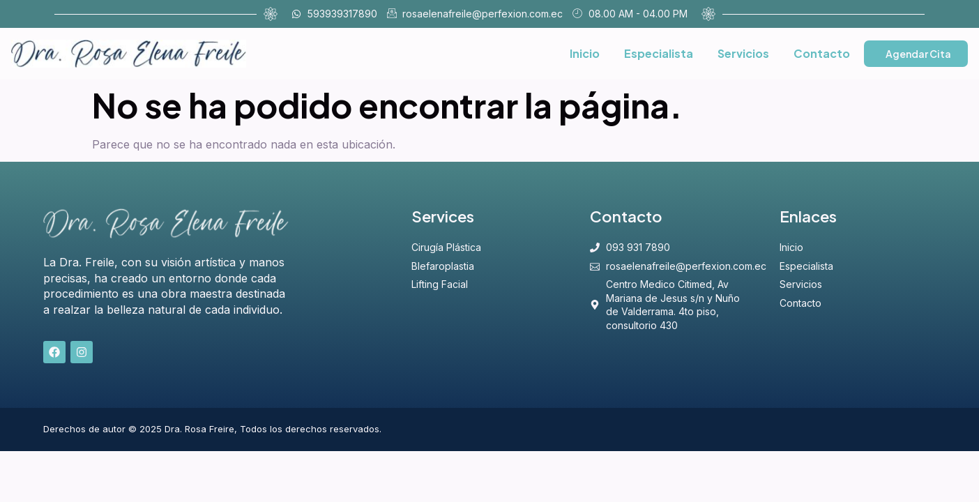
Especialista (658, 53)
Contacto (822, 53)
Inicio (585, 53)
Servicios (743, 53)
